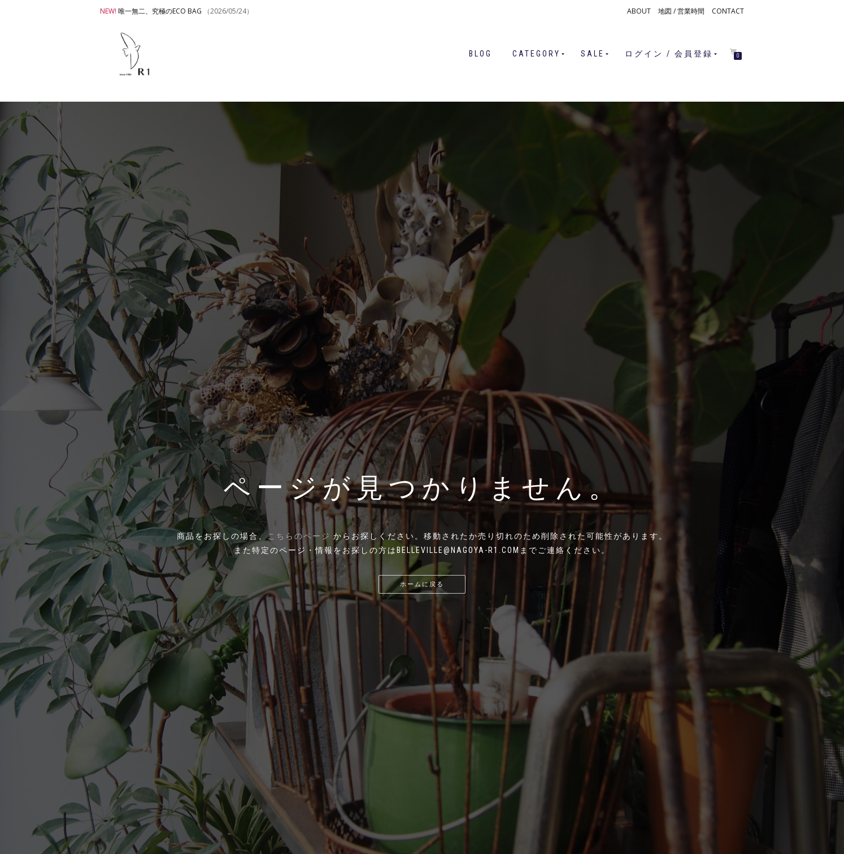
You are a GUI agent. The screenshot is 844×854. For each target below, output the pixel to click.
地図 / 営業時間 (681, 11)
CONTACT (728, 11)
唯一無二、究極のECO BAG (160, 11)
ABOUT (639, 11)
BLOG (480, 53)
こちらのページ (298, 536)
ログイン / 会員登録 (669, 53)
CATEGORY (536, 53)
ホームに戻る (422, 584)
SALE (592, 53)
